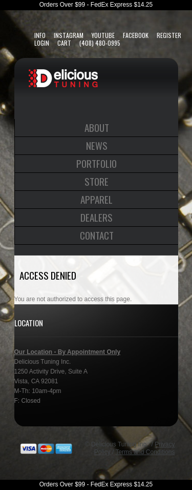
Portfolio (96, 163)
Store (96, 181)
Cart (64, 42)
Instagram (68, 35)
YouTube (103, 35)
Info (40, 35)
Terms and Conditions (145, 452)
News (97, 145)
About (96, 127)
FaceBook (135, 35)
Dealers (96, 217)
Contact (97, 235)
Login (41, 42)
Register (169, 35)
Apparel (96, 199)
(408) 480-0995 (99, 42)
